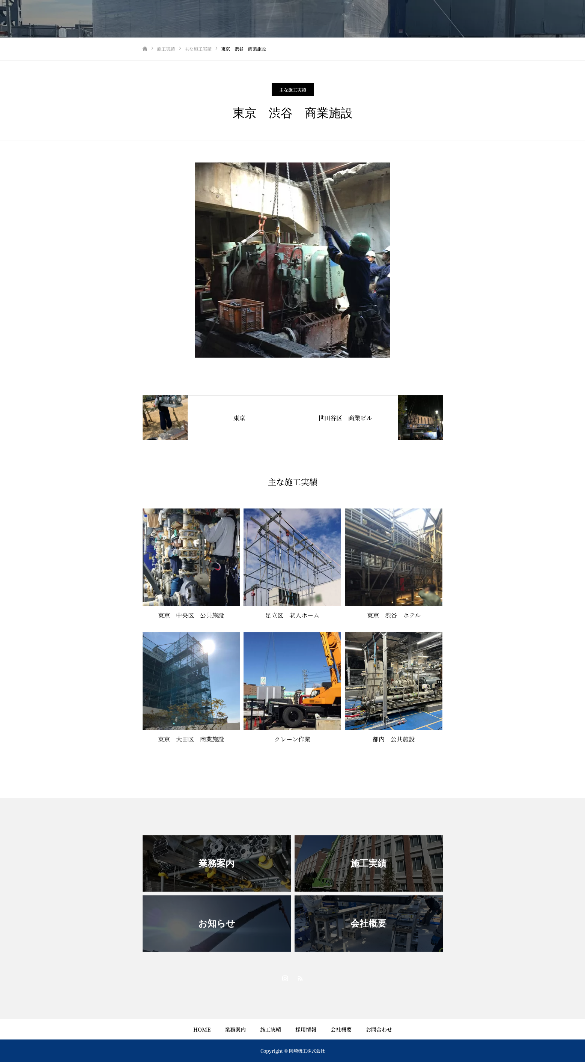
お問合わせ (379, 1029)
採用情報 (305, 1029)
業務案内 (235, 1029)
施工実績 (270, 1029)
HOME (202, 1029)
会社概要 (341, 1029)
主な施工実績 (292, 89)
